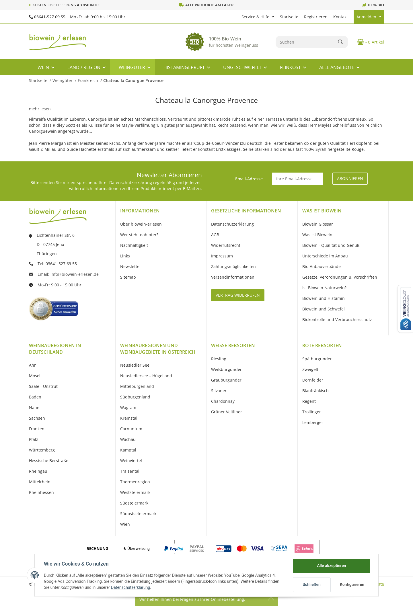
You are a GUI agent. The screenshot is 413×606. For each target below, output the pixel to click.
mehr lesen (40, 109)
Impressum (222, 256)
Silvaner (219, 390)
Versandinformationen (232, 277)
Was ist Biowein (317, 234)
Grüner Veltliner (226, 412)
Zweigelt (310, 369)
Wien (125, 524)
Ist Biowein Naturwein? (324, 287)
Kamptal (128, 450)
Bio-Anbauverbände (321, 266)
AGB (215, 234)
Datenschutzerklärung (130, 587)
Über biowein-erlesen (141, 224)
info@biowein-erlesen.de (74, 274)
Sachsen (37, 418)
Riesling (218, 358)
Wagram (128, 407)
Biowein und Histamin (323, 298)
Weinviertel (131, 460)
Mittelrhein (39, 481)
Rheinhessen (41, 492)
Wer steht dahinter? (139, 234)
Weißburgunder (226, 369)
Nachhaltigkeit (134, 245)
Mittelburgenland (137, 386)
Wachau (128, 439)
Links (125, 256)
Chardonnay (223, 401)
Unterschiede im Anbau (325, 256)
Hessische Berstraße (48, 460)
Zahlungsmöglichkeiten (233, 266)
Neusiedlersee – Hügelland (146, 375)
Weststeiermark (135, 492)
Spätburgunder (317, 358)
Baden (35, 397)
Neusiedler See (134, 365)
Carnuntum (131, 428)
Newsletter (130, 266)
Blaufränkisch (315, 390)
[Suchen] (307, 42)
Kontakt (340, 16)
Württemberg (42, 450)
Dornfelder (312, 380)
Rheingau (38, 471)
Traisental (129, 471)
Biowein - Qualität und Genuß (331, 245)
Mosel (34, 375)
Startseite (289, 16)
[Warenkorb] (368, 42)
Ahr (32, 365)
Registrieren (316, 16)
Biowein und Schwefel (323, 309)
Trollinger (311, 412)
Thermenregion (135, 481)
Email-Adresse (249, 178)
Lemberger (312, 422)
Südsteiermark (134, 503)
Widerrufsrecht (225, 245)
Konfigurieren (352, 584)
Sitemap (128, 277)
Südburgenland (135, 397)
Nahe (34, 407)
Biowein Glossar (317, 224)
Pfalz (33, 439)
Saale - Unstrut (43, 386)
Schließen (312, 584)
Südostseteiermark (138, 513)
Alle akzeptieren (331, 565)
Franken (36, 428)
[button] (258, 17)
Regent (309, 401)
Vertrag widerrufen (238, 295)
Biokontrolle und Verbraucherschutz (337, 319)
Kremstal (128, 418)
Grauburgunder (226, 380)
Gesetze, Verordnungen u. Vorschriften (339, 277)
